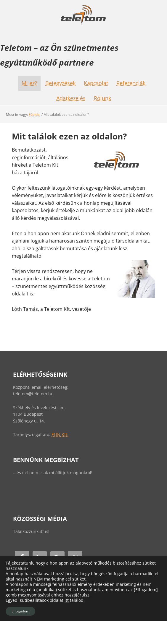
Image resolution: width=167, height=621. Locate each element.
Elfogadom (20, 611)
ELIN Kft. (60, 434)
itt (67, 600)
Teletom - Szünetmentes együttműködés (83, 15)
